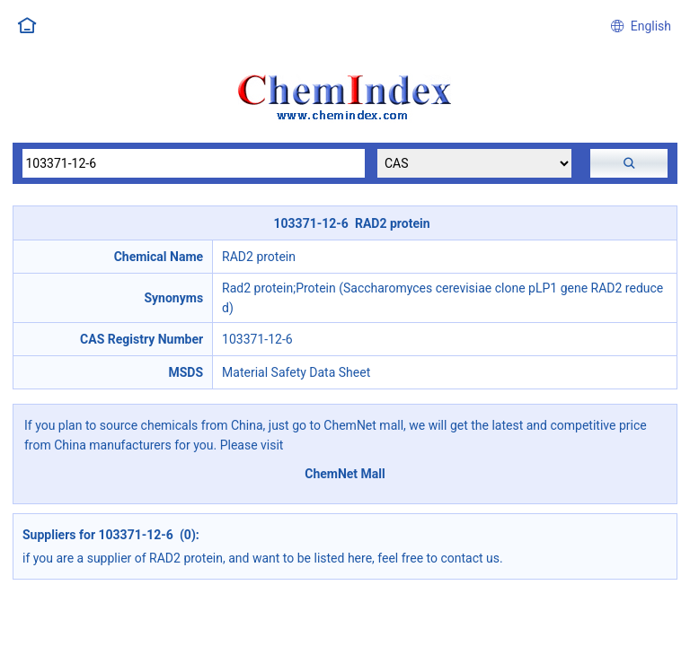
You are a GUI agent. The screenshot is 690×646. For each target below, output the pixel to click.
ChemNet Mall (345, 474)
